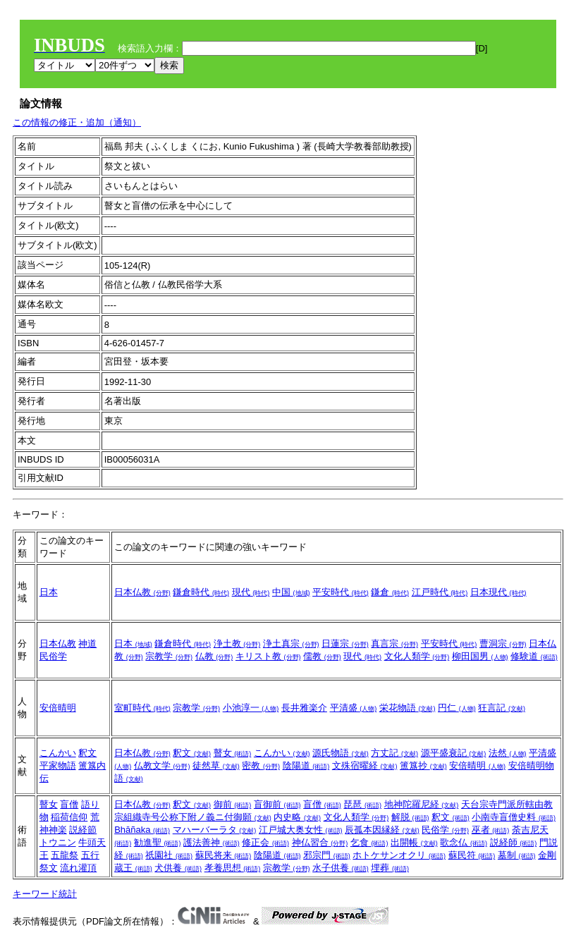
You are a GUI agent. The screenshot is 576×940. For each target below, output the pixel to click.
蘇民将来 (223, 855)
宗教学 (168, 656)
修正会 (265, 842)
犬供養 (178, 867)
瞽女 (233, 752)
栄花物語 (407, 707)
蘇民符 (472, 855)
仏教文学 (162, 765)
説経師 (513, 842)
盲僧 (69, 804)
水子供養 (340, 867)
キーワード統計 (45, 894)
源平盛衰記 (453, 752)
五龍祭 (64, 855)
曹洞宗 (503, 643)
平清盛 (353, 707)
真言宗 (394, 643)
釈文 (87, 752)
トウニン (57, 842)
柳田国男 (480, 656)
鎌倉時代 (201, 592)
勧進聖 (157, 842)
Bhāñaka (142, 829)
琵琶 (362, 804)
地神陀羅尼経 (421, 804)
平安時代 (340, 592)
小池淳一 (251, 707)
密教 (261, 765)
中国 (291, 592)
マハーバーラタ (215, 829)
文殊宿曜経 (365, 765)
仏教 (214, 656)
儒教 (322, 656)
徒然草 (216, 765)
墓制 (517, 855)
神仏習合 (320, 842)
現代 (251, 592)
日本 (48, 592)
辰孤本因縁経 (382, 829)
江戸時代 (440, 592)
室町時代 (142, 707)
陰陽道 (306, 765)
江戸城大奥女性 (301, 829)
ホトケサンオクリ (399, 855)
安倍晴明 (57, 707)
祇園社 (168, 855)
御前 (233, 804)
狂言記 (501, 707)
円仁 (457, 707)
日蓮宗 (345, 643)
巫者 (491, 829)
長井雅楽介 (304, 707)
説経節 (83, 829)
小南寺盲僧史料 (514, 817)
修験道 (534, 656)
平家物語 (57, 765)
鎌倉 (390, 592)
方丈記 (394, 752)
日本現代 (498, 592)
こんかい (57, 752)
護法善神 (211, 842)
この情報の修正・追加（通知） (77, 122)
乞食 (369, 842)
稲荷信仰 (69, 817)
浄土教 (237, 643)
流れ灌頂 (78, 867)
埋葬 (390, 867)
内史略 (297, 817)
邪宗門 (326, 855)
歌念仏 (463, 842)
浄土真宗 (291, 643)
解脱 (410, 817)
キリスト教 (268, 656)
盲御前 (277, 804)
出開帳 (414, 842)
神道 (87, 643)
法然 (508, 752)
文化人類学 (417, 656)
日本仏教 (142, 592)
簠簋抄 (423, 765)
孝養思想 (232, 867)
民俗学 (53, 656)
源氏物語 (340, 752)
